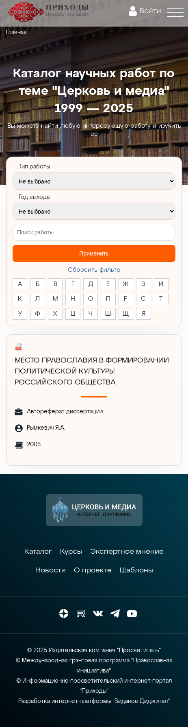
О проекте (93, 570)
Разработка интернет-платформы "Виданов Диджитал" (94, 701)
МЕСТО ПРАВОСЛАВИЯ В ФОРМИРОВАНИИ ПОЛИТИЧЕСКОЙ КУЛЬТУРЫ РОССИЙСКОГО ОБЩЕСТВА (92, 371)
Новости (50, 570)
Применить (93, 253)
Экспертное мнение (127, 551)
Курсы (71, 551)
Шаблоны (136, 570)
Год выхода (34, 197)
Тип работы (34, 167)
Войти (150, 11)
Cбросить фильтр (94, 270)
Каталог (38, 551)
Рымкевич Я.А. (46, 428)
